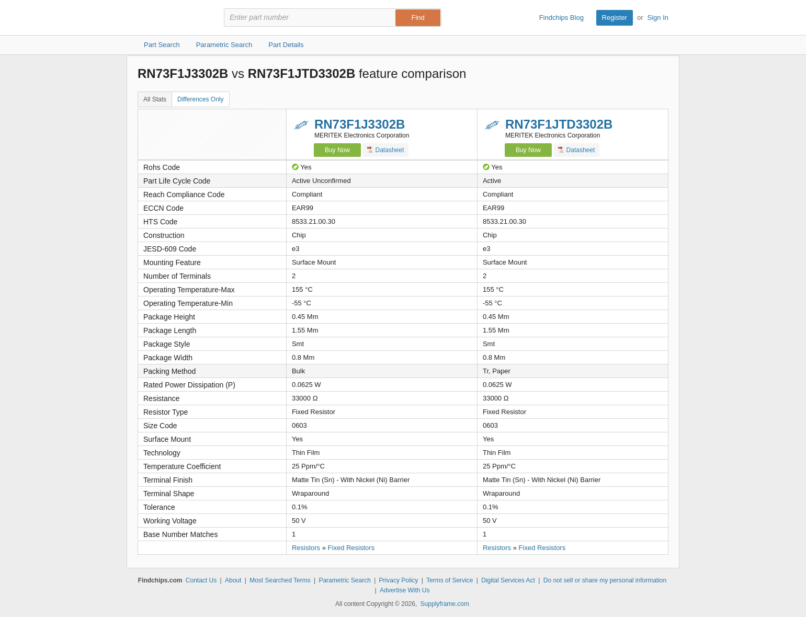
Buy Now (337, 150)
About (233, 580)
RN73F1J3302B (359, 124)
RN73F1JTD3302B (558, 124)
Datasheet (385, 150)
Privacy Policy (398, 580)
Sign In (658, 17)
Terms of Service (449, 580)
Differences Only (200, 99)
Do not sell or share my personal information (604, 580)
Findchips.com (172, 18)
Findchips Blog (561, 17)
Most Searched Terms (280, 580)
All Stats (154, 99)
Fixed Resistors (351, 548)
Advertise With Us (404, 590)
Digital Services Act (508, 580)
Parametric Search (344, 580)
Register (614, 17)
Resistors (306, 548)
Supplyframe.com (445, 604)
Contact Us (201, 580)
